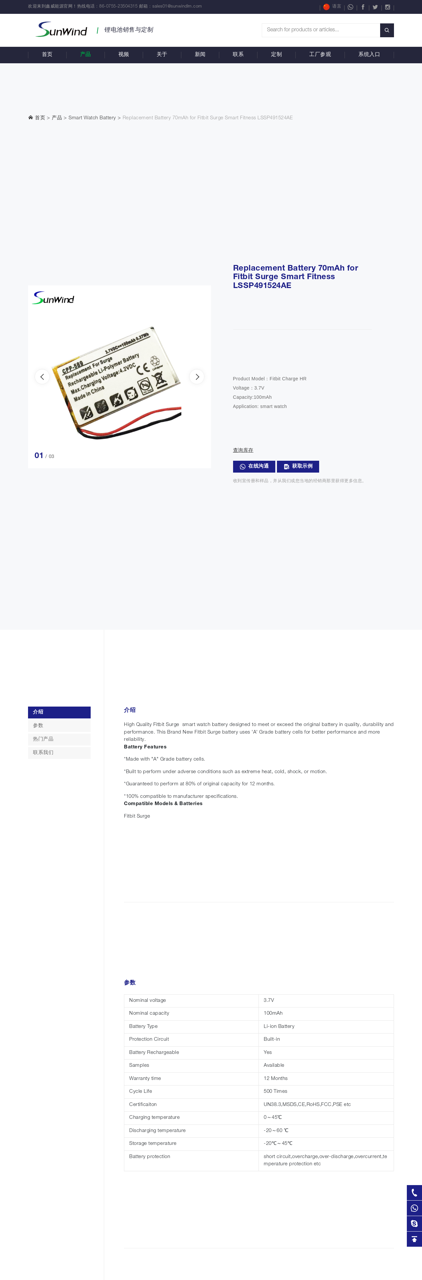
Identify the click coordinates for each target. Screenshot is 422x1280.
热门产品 (43, 739)
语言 (332, 7)
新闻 (200, 55)
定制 (276, 55)
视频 (123, 55)
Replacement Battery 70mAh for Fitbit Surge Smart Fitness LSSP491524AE (208, 118)
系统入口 (369, 55)
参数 (38, 725)
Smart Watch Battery (92, 118)
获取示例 (298, 467)
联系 (238, 55)
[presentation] (42, 376)
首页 (47, 55)
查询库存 (243, 450)
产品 (85, 55)
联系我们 (43, 752)
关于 (162, 55)
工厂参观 (320, 55)
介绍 (38, 712)
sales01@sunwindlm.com (177, 7)
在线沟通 (254, 467)
